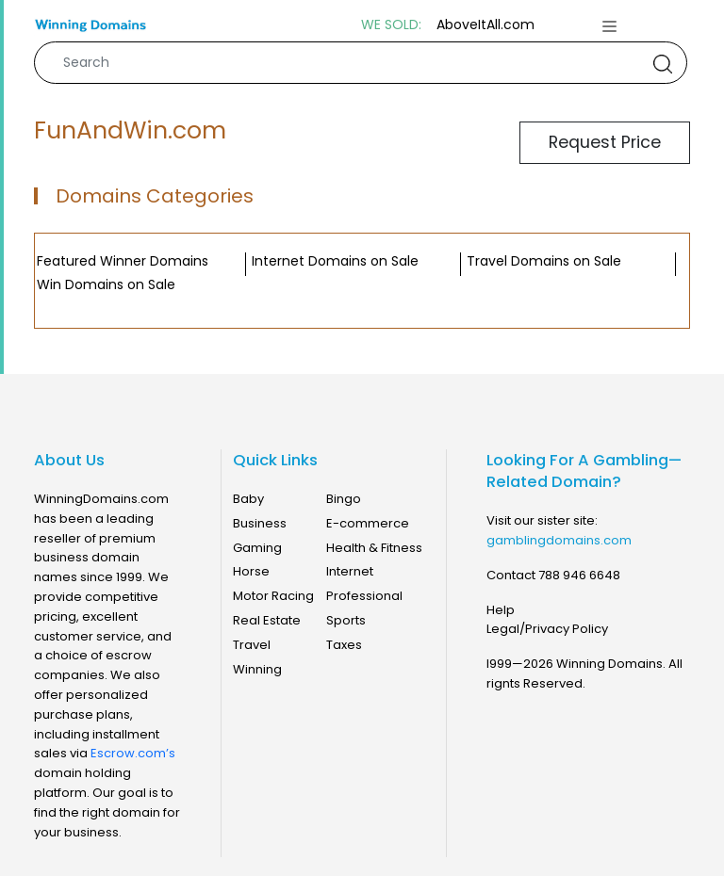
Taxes (344, 645)
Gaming (257, 548)
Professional (364, 596)
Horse (251, 571)
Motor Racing (273, 596)
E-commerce (367, 523)
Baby (248, 499)
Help (500, 610)
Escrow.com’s (132, 753)
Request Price (605, 142)
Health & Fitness (374, 548)
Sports (346, 620)
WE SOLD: (391, 25)
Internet (349, 571)
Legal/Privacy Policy (547, 629)
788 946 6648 (579, 575)
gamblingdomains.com (559, 540)
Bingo (343, 499)
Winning (257, 669)
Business (260, 523)
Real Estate (267, 620)
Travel (252, 645)
